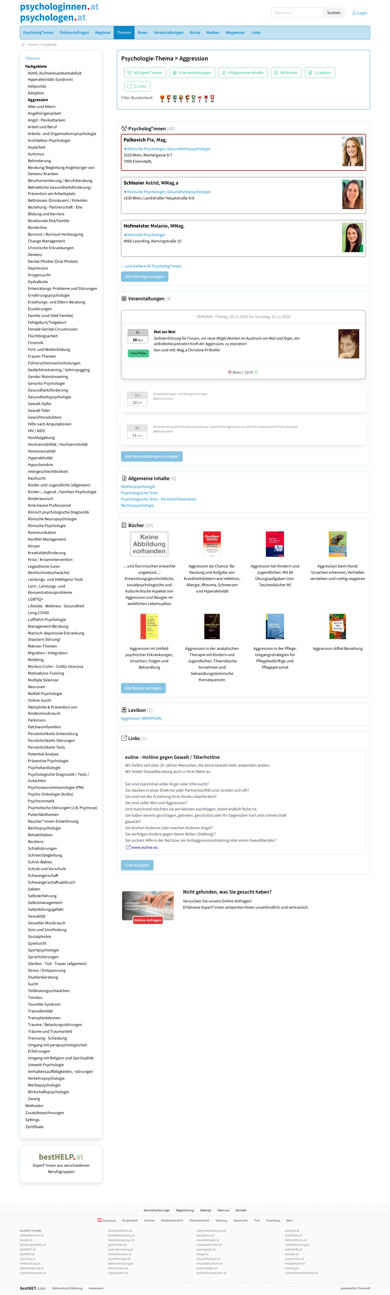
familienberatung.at (121, 1235)
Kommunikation (42, 532)
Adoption (36, 93)
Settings (32, 1120)
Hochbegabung (41, 438)
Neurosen (36, 687)
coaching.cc (27, 1259)
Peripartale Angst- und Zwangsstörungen (180, 394)
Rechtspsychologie (44, 828)
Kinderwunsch (40, 499)
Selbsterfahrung (42, 896)
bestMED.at (27, 1254)
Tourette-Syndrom (44, 1004)
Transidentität (40, 1011)
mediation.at (205, 1235)
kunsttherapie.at (119, 1259)
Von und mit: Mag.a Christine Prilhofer (187, 350)
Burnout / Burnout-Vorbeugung (55, 234)
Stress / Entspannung (46, 970)
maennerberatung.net (211, 1231)
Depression (38, 268)
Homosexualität (42, 451)
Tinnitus (35, 997)
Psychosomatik (41, 801)
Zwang (34, 1099)
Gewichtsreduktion (45, 417)
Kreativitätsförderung (47, 553)
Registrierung (185, 1210)
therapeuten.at (295, 1263)
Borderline (37, 227)
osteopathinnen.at (209, 1245)
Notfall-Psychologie (45, 694)
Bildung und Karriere (46, 214)
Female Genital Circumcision (53, 329)
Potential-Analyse (43, 754)
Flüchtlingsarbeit (43, 336)
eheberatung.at (30, 1263)
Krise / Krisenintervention (50, 560)
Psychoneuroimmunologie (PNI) (56, 787)
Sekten (34, 889)
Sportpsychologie (43, 950)
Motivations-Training (46, 673)
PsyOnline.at (293, 1235)
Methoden (34, 1106)
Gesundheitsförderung (48, 390)
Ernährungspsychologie (49, 295)
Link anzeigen (137, 865)
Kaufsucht (37, 478)
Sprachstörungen (43, 957)
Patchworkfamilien (44, 727)
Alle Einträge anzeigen (144, 276)
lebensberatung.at (120, 1263)
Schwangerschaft (43, 875)
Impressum (96, 1288)
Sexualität (36, 916)
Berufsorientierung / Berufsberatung (60, 181)
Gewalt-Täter (39, 410)
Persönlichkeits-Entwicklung (53, 734)
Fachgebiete (49, 44)
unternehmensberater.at (301, 1273)
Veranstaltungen (146, 298)
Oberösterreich (199, 1220)
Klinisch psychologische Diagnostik (58, 512)
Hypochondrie (40, 465)
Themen (33, 44)
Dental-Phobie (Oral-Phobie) (53, 261)
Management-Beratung (48, 626)
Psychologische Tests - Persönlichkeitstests (158, 499)
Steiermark (240, 1220)
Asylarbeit (36, 147)
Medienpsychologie (138, 487)
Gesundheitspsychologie (49, 397)
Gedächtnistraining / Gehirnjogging (59, 370)
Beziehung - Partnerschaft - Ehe (55, 207)
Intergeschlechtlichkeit (48, 471)
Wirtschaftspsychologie (48, 1092)
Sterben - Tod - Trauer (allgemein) (57, 964)
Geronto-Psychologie (46, 383)
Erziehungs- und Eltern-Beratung (56, 302)
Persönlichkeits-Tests (46, 747)
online (169, 398)
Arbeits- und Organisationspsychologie (62, 134)
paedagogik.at (206, 1249)
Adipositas (37, 86)
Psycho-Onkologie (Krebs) (51, 794)
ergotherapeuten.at (33, 1273)
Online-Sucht (39, 700)
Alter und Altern (42, 106)
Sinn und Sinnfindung (47, 930)
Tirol (257, 1220)
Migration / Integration (48, 653)
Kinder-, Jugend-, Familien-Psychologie (62, 492)
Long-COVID (38, 613)
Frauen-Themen (42, 356)
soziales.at (292, 1254)
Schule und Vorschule (47, 869)
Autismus (36, 154)
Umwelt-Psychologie (46, 1065)
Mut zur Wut (164, 332)
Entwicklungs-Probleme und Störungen (62, 288)
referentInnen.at (296, 1240)
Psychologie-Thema (147, 58)
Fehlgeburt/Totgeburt (47, 322)
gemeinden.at (117, 1245)
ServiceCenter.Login (157, 1210)
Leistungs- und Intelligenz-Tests (55, 579)
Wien (289, 1220)
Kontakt (241, 1210)
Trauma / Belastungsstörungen (55, 1025)
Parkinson (37, 720)
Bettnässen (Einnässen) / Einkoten (58, 200)
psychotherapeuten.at (211, 1273)
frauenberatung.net (121, 1240)
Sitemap (205, 1210)
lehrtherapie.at (118, 1268)
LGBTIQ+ (35, 599)
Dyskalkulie (38, 282)
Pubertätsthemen (43, 814)
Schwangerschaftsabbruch (51, 882)
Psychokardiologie (44, 768)
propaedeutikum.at (210, 1263)
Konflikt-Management (47, 539)
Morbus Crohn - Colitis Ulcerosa (55, 666)
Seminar (204, 317)
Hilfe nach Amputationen (49, 424)
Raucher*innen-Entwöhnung (53, 821)
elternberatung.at (31, 1268)
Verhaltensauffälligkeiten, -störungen (60, 1071)
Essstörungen (40, 309)
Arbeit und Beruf (42, 127)
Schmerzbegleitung (45, 855)
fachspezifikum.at (120, 1231)
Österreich (106, 1221)
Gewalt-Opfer (40, 404)
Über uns (223, 1210)
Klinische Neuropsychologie (52, 519)
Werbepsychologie (44, 1085)
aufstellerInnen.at (32, 1235)
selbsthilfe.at (293, 1249)
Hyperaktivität (40, 458)
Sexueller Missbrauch (46, 923)
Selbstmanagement (45, 903)
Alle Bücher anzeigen (143, 688)
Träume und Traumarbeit (50, 1031)
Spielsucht (37, 943)
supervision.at (294, 1259)
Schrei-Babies (40, 862)
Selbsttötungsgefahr (46, 909)
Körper (34, 546)
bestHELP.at (28, 1249)
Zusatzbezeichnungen (44, 1113)
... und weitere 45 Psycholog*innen (151, 266)
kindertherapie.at (119, 1254)
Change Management (46, 241)
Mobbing (36, 660)
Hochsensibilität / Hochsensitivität (58, 444)
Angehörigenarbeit (44, 113)
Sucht (33, 984)
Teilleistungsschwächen (49, 991)
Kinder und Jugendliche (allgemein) (59, 485)
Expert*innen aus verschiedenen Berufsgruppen (61, 1165)
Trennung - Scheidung (47, 1038)
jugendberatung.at (120, 1249)
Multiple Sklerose (43, 680)
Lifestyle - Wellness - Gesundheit (56, 606)
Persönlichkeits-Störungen (51, 740)
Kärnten (149, 1220)
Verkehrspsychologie (46, 1078)
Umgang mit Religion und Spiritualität (61, 1058)
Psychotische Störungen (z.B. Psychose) (62, 808)
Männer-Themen (42, 646)
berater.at (26, 1240)
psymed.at (292, 1231)
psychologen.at (207, 1268)
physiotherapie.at (208, 1259)
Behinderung (39, 161)
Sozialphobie (39, 936)
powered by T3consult (355, 1288)
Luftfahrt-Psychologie (47, 619)
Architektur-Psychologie (49, 140)
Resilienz (36, 842)
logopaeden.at (118, 1273)
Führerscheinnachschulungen (54, 363)
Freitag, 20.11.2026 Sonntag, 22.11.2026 (252, 317)
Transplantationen (44, 1018)
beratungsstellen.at (33, 1245)
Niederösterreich (172, 1220)
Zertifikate (34, 1127)
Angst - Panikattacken (46, 120)
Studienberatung (43, 977)
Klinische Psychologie (47, 526)
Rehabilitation (40, 835)
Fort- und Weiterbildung (49, 349)
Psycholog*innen (148, 128)
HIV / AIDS (36, 431)
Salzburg (221, 1220)
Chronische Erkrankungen (51, 248)
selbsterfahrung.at (297, 1245)
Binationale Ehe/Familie (48, 221)
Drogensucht (39, 275)
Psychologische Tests (139, 493)
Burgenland (130, 1220)
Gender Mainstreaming (48, 377)
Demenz (35, 255)
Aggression (38, 100)
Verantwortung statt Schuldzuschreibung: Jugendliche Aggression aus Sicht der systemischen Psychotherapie (225, 427)
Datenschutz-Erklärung (67, 1288)
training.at (292, 1268)
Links (134, 738)
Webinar (158, 398)
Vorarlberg (273, 1220)
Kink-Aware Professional (49, 505)
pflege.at (202, 1254)
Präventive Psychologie (48, 761)
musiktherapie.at (208, 1240)
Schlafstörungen (42, 848)
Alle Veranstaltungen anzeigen (152, 456)
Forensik (35, 343)
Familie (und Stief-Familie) (51, 316)
